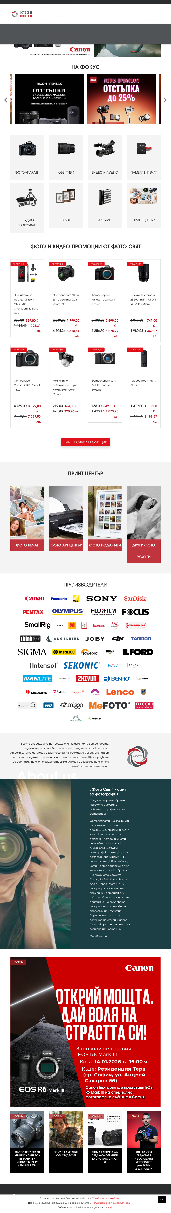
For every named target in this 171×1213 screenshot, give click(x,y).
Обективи (37, 29)
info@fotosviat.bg (133, 1179)
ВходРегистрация (144, 11)
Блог (105, 2)
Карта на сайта (76, 1176)
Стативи (128, 29)
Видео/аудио (54, 29)
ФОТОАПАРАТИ (27, 116)
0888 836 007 (129, 1172)
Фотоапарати (20, 29)
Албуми (115, 29)
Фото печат (15, 2)
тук (110, 1207)
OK (161, 1199)
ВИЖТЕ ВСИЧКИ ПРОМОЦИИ (85, 401)
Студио (92, 29)
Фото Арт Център (33, 2)
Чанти (139, 29)
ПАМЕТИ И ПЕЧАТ (144, 116)
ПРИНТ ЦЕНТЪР (144, 163)
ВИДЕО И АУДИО (105, 116)
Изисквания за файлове (28, 1191)
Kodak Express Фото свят (138, 1161)
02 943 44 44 (129, 1167)
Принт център (63, 39)
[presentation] (5, 59)
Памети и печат (75, 29)
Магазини (117, 2)
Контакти (130, 2)
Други (48, 39)
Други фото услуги (75, 2)
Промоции (93, 2)
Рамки (104, 29)
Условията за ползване (105, 1198)
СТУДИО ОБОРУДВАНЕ (27, 166)
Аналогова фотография (27, 39)
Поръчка (156, 18)
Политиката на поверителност (111, 1203)
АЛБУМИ (105, 163)
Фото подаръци (53, 2)
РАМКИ (66, 163)
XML (67, 1183)
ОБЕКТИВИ (66, 116)
